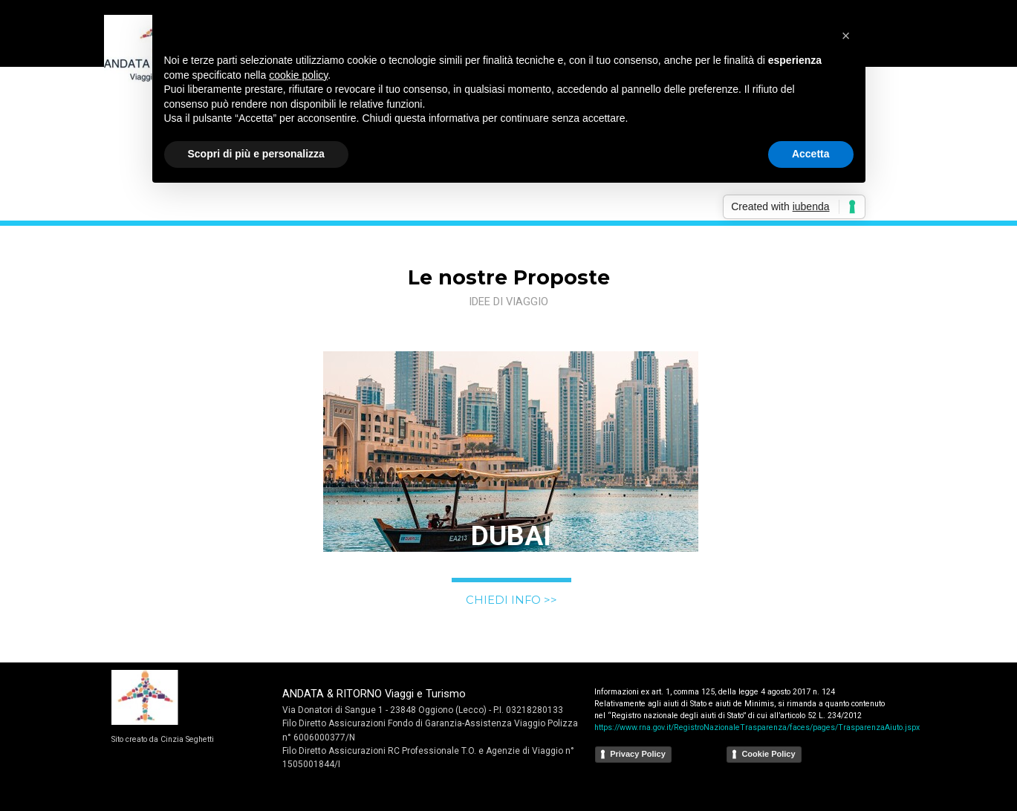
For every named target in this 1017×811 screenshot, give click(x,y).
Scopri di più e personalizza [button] (256, 154)
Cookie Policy (768, 753)
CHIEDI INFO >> (511, 600)
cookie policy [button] (298, 75)
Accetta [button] (811, 154)
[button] (846, 36)
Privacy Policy (638, 753)
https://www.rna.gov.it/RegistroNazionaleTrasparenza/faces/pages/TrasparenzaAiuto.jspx (757, 727)
